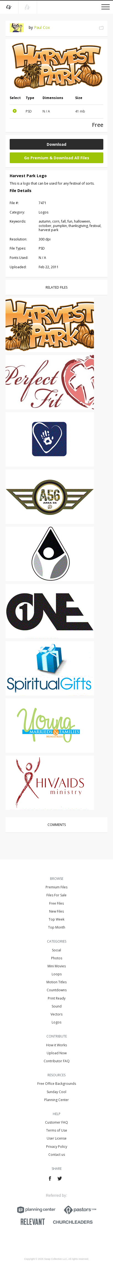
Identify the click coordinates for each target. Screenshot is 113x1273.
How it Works (56, 1045)
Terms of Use (56, 1130)
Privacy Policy (56, 1146)
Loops (57, 974)
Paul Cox (42, 27)
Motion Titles (56, 982)
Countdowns (57, 990)
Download (56, 144)
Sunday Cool (56, 1091)
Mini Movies (57, 966)
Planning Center (56, 1099)
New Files (56, 911)
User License (57, 1138)
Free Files (56, 903)
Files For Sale (56, 895)
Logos (56, 1022)
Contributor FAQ (57, 1061)
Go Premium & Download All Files (56, 157)
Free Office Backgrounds (56, 1083)
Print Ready (56, 998)
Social (56, 950)
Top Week (56, 919)
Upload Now (57, 1053)
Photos (56, 958)
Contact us (56, 1154)
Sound (57, 1006)
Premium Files (56, 887)
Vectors (56, 1014)
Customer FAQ (56, 1122)
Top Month (56, 927)
